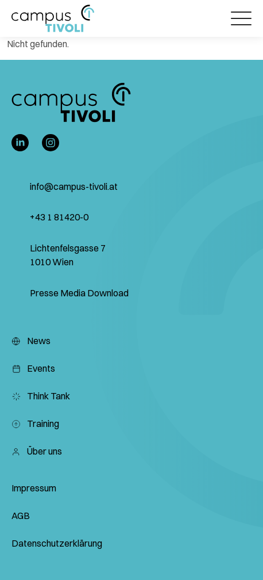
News (31, 340)
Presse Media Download (79, 293)
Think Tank (40, 396)
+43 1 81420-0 (59, 217)
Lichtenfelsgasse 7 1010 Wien (68, 255)
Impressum (33, 488)
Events (33, 368)
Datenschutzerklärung (56, 543)
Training (35, 423)
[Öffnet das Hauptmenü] (241, 18)
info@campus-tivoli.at (74, 186)
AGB (20, 515)
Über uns (36, 451)
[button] (52, 18)
